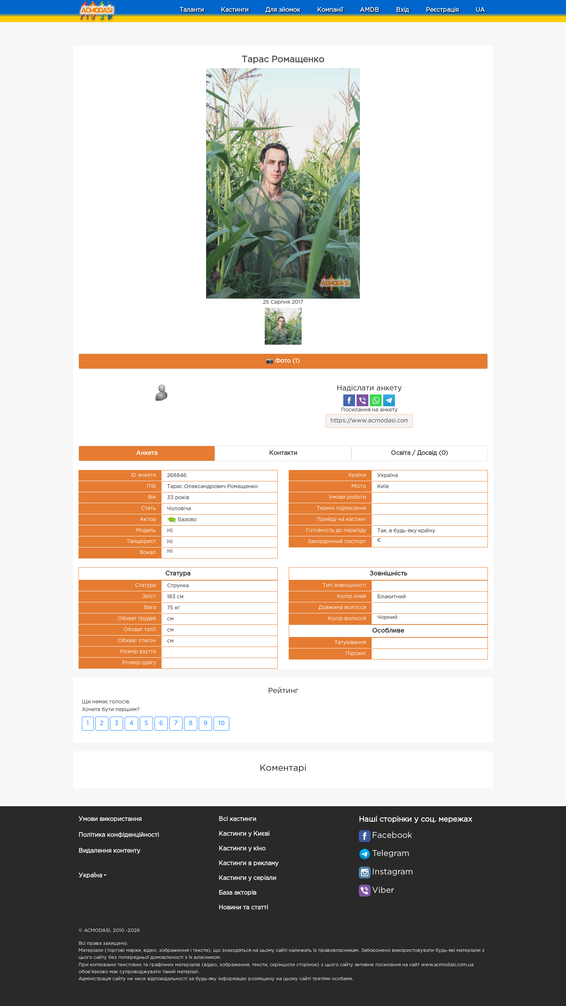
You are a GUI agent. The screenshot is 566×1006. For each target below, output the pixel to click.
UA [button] (480, 10)
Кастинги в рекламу (248, 863)
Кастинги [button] (235, 10)
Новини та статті (243, 908)
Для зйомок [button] (282, 10)
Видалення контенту (109, 851)
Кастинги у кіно (242, 849)
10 (221, 723)
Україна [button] (90, 875)
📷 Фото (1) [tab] (283, 361)
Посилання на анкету (369, 418)
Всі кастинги (237, 819)
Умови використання (110, 819)
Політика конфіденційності (119, 835)
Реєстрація (442, 10)
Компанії (330, 10)
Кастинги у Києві (244, 834)
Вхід (402, 10)
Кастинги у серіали (247, 878)
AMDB (369, 10)
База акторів (237, 893)
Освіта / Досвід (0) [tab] (419, 453)
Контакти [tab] (283, 453)
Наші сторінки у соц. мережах (415, 819)
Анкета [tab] (146, 453)
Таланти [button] (192, 10)
